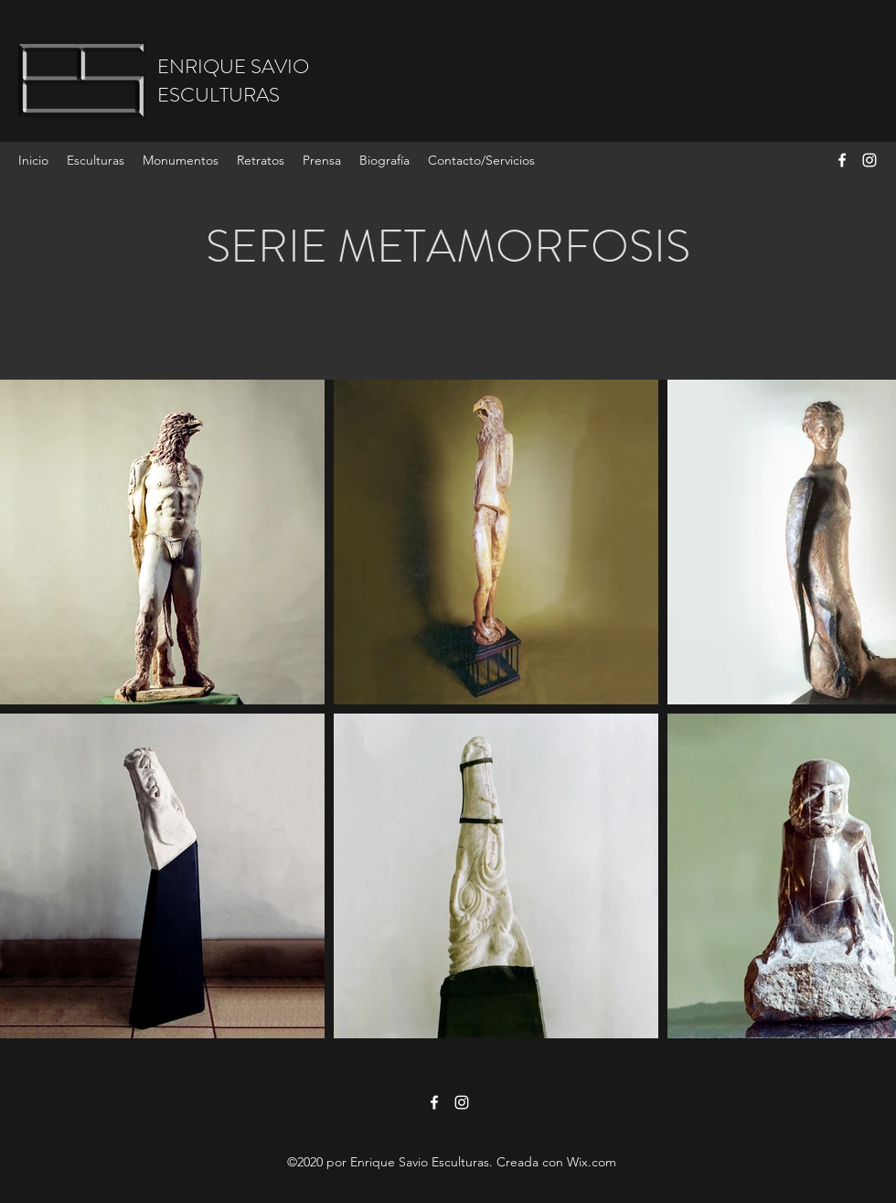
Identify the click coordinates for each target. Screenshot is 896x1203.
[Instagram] (869, 160)
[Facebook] (842, 160)
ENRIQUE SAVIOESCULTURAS (233, 80)
